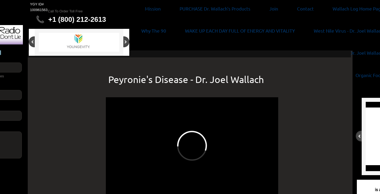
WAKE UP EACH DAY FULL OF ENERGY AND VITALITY (240, 30)
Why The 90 (153, 30)
